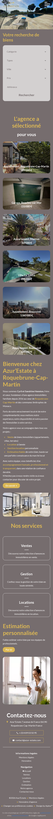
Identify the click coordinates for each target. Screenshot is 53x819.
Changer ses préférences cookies (18, 806)
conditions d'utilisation (20, 815)
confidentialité (45, 813)
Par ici (9, 649)
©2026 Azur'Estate (17, 798)
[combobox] (26, 51)
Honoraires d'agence (28, 802)
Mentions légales (36, 798)
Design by (44, 806)
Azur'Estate (15, 721)
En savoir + (11, 485)
